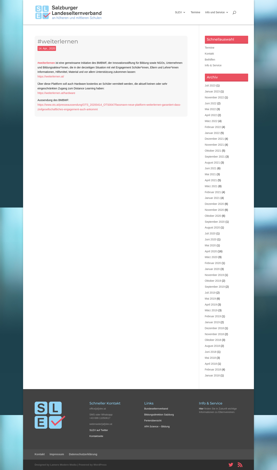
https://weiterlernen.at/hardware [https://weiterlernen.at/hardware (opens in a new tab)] (56, 93)
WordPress (100, 464)
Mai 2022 (210, 109)
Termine (195, 12)
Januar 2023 (212, 91)
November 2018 (214, 334)
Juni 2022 (211, 103)
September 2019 (215, 286)
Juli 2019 (210, 292)
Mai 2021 (210, 174)
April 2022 (211, 115)
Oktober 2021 (213, 150)
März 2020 (211, 257)
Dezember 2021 (214, 138)
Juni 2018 (211, 351)
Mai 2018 (210, 357)
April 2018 (211, 363)
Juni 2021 (211, 168)
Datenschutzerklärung (83, 454)
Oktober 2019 (213, 280)
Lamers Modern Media (63, 464)
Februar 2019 (213, 316)
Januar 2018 (212, 375)
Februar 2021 (213, 192)
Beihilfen (210, 59)
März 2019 (211, 310)
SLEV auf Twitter (98, 430)
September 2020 (215, 221)
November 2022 (214, 97)
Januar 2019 (212, 322)
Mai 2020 (210, 245)
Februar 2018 (213, 369)
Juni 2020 (211, 239)
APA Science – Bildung (157, 426)
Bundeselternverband (156, 408)
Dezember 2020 (214, 203)
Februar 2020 (213, 263)
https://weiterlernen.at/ (51, 76)
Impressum (57, 454)
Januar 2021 (212, 197)
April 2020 (211, 251)
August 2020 (212, 227)
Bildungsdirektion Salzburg (159, 414)
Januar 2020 (212, 269)
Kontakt (209, 53)
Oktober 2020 (213, 215)
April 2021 (211, 180)
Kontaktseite (96, 436)
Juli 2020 (210, 233)
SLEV (178, 12)
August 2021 (212, 162)
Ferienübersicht (153, 420)
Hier (201, 408)
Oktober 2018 (213, 339)
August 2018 (212, 345)
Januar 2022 (212, 133)
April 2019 (211, 304)
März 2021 (211, 186)
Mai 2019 (210, 298)
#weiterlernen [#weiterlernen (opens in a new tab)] (46, 62)
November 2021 (214, 144)
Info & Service (213, 65)
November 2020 (214, 209)
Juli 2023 (210, 85)
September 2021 (215, 156)
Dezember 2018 (214, 328)
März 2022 (211, 121)
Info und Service (215, 12)
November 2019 (214, 275)
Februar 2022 (213, 127)
